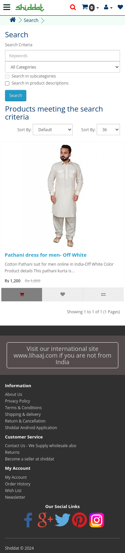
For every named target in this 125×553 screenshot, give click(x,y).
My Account (16, 477)
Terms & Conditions (23, 408)
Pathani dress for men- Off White (46, 254)
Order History (17, 484)
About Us (13, 394)
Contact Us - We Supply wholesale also (40, 445)
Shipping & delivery (23, 414)
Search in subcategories (30, 76)
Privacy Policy (17, 401)
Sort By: (24, 130)
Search (31, 20)
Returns (12, 452)
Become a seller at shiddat (29, 459)
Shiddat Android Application (31, 427)
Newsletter (15, 497)
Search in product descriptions (36, 83)
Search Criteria (18, 45)
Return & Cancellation (25, 421)
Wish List (13, 490)
